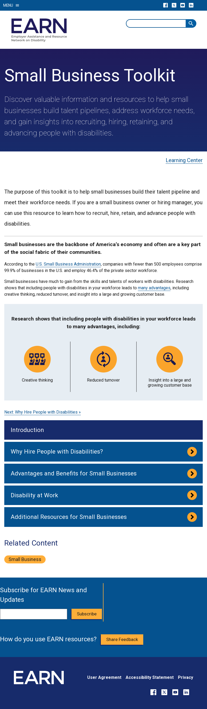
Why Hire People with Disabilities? (57, 451)
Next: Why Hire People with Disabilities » (42, 412)
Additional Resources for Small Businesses (69, 516)
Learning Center (184, 160)
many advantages (154, 287)
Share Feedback (122, 639)
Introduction (27, 429)
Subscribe (87, 613)
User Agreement (104, 677)
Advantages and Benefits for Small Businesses (74, 473)
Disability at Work (34, 495)
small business (25, 559)
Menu (11, 5)
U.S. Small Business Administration (68, 264)
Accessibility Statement (150, 677)
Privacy (185, 677)
